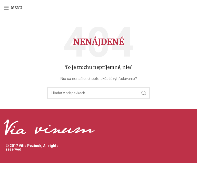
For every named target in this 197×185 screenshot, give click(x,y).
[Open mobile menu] (13, 8)
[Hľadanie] (98, 93)
